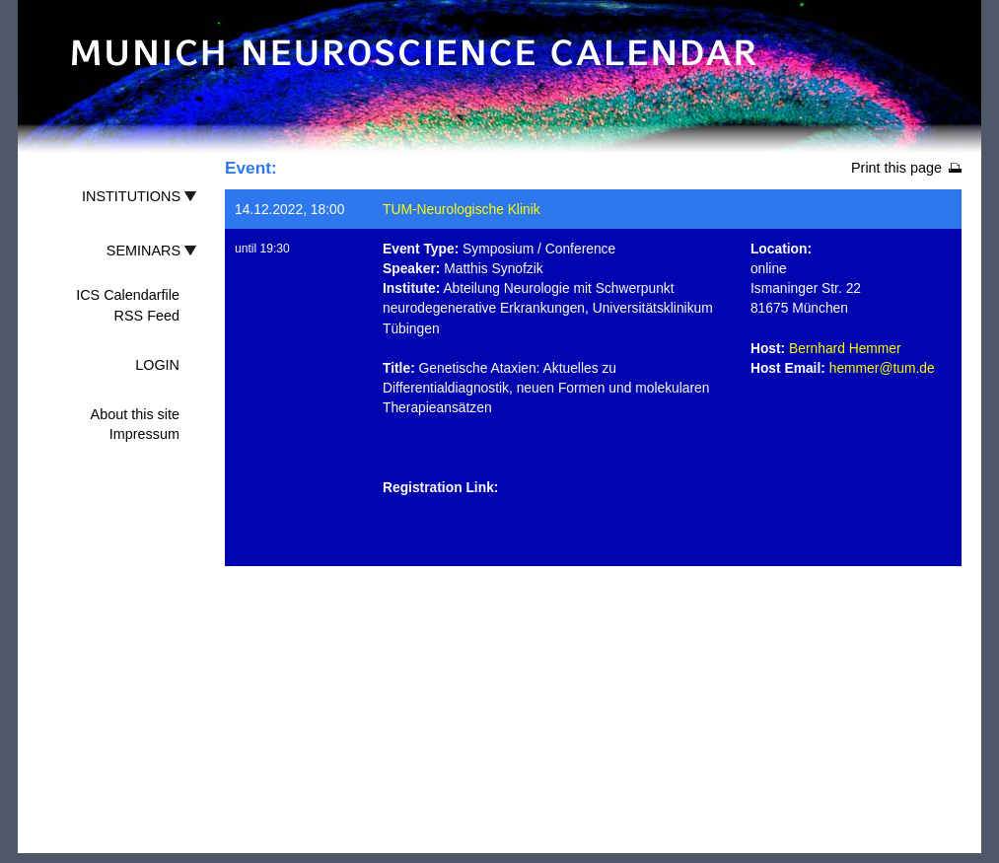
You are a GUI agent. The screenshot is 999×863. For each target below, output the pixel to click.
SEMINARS (143, 250)
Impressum (144, 434)
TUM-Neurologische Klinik (461, 209)
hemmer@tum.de (882, 368)
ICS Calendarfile (127, 295)
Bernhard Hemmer (845, 348)
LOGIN (157, 365)
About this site (135, 414)
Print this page (896, 168)
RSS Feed (146, 316)
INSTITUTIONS (131, 196)
